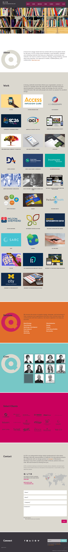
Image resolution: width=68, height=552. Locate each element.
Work (39, 3)
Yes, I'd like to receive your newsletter (32, 518)
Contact (58, 3)
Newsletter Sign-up (63, 540)
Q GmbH (51, 459)
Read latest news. (37, 60)
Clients (53, 3)
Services (44, 3)
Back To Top (5, 550)
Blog (63, 3)
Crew (49, 3)
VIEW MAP (26, 479)
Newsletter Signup (27, 517)
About (35, 3)
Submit (64, 521)
